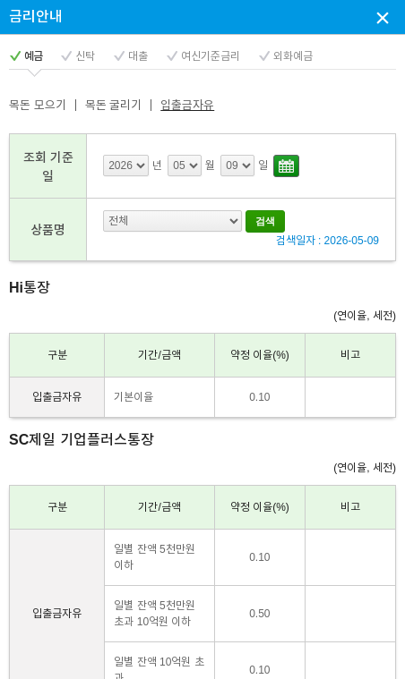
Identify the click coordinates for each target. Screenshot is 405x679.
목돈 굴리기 (113, 105)
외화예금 (293, 56)
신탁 (85, 56)
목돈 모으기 (37, 105)
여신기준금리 (210, 56)
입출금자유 (187, 105)
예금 (33, 56)
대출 (138, 56)
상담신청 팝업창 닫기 (382, 17)
